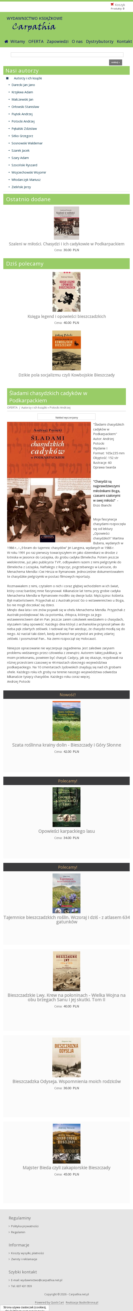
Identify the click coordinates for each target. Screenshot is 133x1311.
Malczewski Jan (22, 99)
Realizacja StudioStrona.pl (82, 1302)
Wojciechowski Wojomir (29, 172)
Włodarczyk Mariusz (26, 180)
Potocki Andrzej (23, 121)
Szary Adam (20, 158)
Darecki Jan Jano (23, 85)
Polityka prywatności (25, 1226)
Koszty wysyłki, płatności (27, 1253)
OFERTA (35, 41)
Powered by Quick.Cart (49, 1302)
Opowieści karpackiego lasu (66, 831)
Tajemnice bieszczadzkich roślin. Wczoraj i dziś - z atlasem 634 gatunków (66, 919)
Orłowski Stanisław (25, 107)
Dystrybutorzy (99, 41)
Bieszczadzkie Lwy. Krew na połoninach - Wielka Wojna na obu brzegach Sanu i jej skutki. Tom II (66, 997)
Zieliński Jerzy (21, 187)
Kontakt (124, 41)
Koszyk (120, 5)
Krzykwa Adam (22, 92)
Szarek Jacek (20, 150)
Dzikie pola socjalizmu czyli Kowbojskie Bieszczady (66, 375)
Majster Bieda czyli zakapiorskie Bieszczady (66, 1168)
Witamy (17, 41)
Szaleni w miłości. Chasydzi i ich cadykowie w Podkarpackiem (66, 244)
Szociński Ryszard (24, 165)
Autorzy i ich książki (34, 407)
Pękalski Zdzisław (24, 128)
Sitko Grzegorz (22, 136)
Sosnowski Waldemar (27, 143)
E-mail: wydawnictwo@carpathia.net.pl (36, 1280)
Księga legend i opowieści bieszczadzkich (66, 316)
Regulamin (18, 1232)
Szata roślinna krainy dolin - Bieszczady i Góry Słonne (66, 745)
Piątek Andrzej (22, 114)
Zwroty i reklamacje (24, 1259)
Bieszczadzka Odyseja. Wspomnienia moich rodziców (66, 1081)
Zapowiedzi (57, 41)
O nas (77, 41)
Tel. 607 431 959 (21, 1286)
